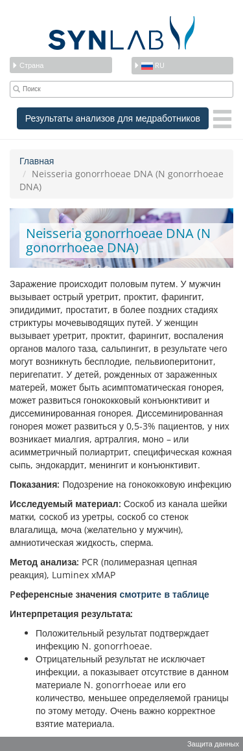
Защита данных (213, 743)
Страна (27, 65)
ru (149, 65)
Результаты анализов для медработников (112, 118)
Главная (36, 161)
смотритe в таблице (164, 594)
